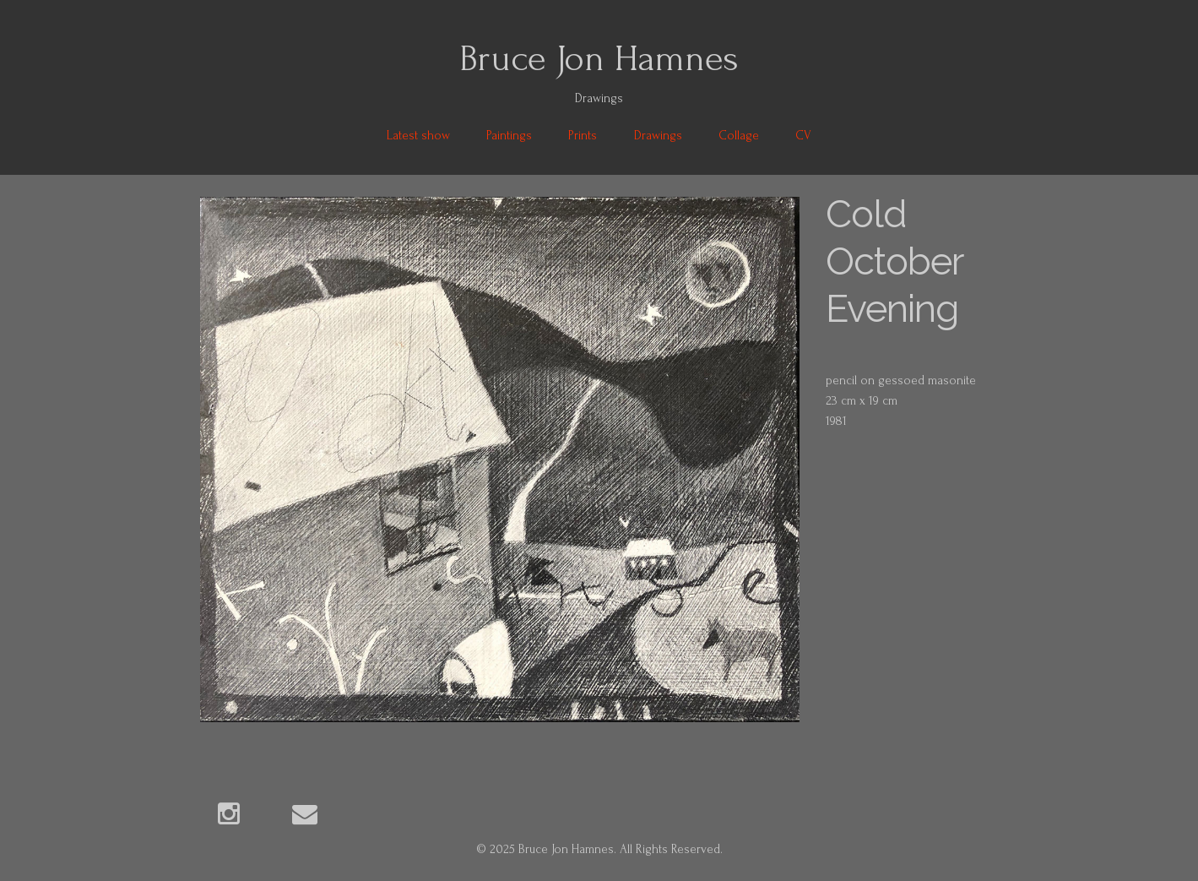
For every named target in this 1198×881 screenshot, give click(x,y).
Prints (582, 135)
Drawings (658, 135)
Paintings (509, 135)
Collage (738, 135)
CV (803, 135)
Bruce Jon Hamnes (599, 58)
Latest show (418, 135)
